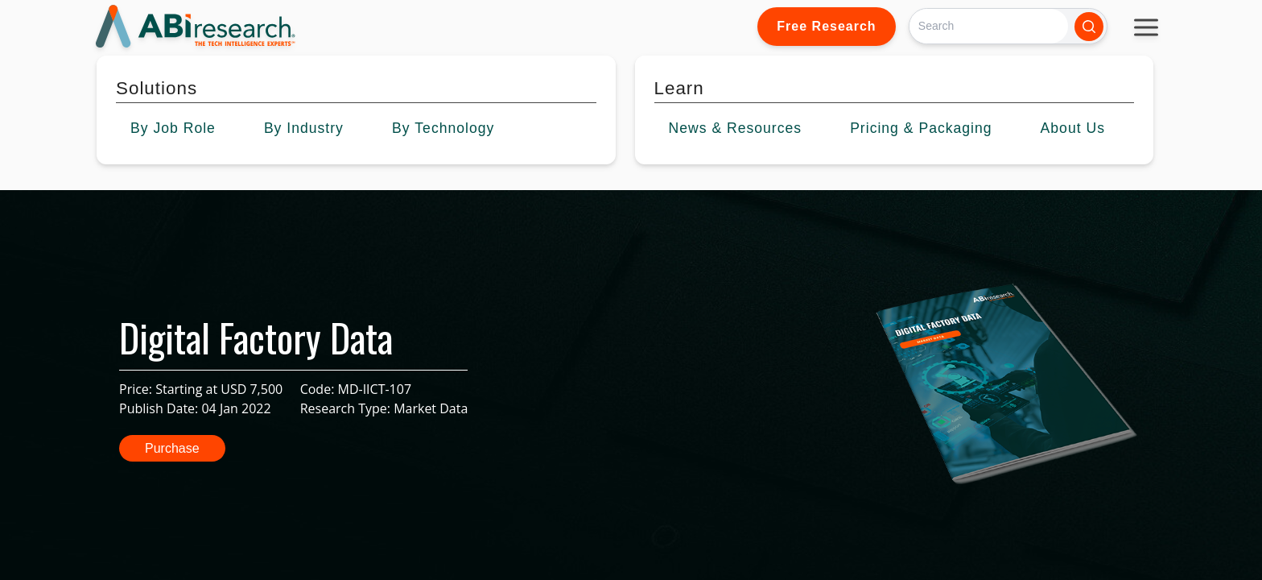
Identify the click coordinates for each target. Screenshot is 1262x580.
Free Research (826, 26)
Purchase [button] (172, 448)
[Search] (988, 26)
